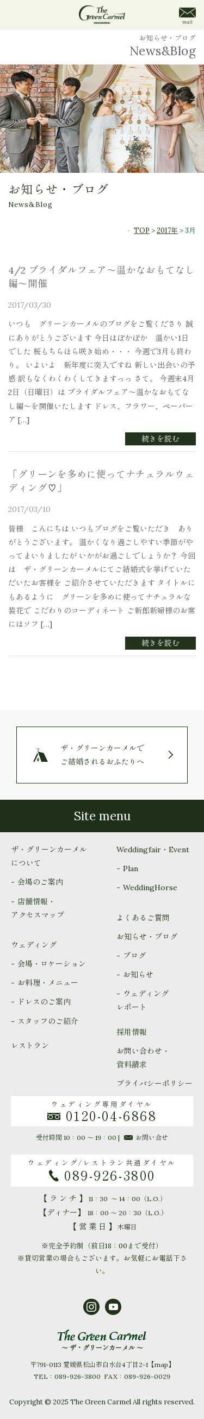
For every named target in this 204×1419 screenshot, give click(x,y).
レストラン (30, 1046)
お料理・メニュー (47, 983)
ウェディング (34, 945)
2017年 (167, 230)
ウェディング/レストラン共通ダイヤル (102, 1170)
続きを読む (160, 439)
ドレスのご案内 (44, 1002)
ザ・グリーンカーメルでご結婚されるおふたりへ (102, 754)
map (161, 1364)
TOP (142, 230)
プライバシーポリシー (154, 1083)
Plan (130, 868)
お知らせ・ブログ (146, 937)
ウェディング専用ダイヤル (102, 1111)
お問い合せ (146, 1137)
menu (18, 15)
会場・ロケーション (51, 964)
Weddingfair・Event (152, 849)
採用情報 (131, 1032)
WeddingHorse (150, 887)
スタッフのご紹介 (47, 1021)
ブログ (134, 956)
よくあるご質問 (143, 918)
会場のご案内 (40, 882)
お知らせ (138, 975)
